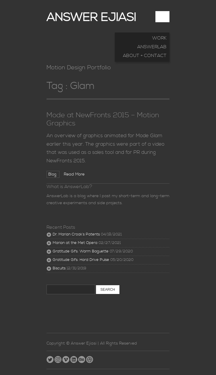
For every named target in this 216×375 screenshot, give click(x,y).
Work (159, 38)
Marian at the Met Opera (75, 242)
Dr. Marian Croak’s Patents (76, 234)
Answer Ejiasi (91, 17)
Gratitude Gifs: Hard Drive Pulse (81, 259)
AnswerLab (152, 47)
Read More (74, 174)
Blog (53, 174)
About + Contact (145, 56)
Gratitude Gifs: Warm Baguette (81, 251)
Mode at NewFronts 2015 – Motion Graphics (103, 119)
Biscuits (59, 268)
